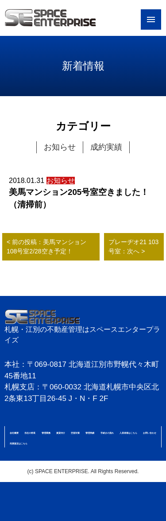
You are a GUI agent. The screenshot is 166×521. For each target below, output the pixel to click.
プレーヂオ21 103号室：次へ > (133, 246)
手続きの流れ (107, 433)
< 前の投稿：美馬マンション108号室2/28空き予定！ (46, 246)
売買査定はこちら (18, 443)
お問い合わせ (149, 433)
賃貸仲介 (60, 433)
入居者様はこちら (128, 433)
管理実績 (89, 433)
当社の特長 (29, 433)
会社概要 (14, 433)
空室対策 (75, 433)
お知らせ (60, 147)
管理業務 (46, 433)
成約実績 (106, 147)
